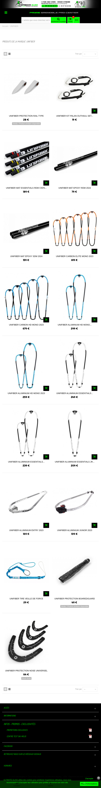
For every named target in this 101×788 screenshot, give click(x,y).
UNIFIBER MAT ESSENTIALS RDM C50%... (26, 188)
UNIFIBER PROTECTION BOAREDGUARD (75, 598)
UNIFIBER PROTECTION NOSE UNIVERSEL (26, 670)
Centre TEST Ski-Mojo (16, 736)
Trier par (78, 54)
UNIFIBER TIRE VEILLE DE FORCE (26, 598)
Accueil (5, 26)
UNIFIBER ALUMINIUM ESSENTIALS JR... (75, 462)
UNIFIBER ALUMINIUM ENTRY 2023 (26, 530)
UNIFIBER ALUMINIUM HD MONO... (75, 325)
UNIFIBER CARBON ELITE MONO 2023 (74, 256)
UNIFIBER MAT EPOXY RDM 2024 (75, 188)
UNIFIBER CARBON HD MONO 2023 (26, 325)
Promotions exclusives (17, 730)
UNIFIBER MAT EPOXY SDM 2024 (26, 256)
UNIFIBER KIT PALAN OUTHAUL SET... (74, 116)
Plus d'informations (89, 784)
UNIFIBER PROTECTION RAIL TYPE (26, 116)
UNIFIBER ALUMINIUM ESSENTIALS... (74, 393)
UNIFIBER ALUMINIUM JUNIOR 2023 (74, 530)
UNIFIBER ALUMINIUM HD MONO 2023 (26, 393)
